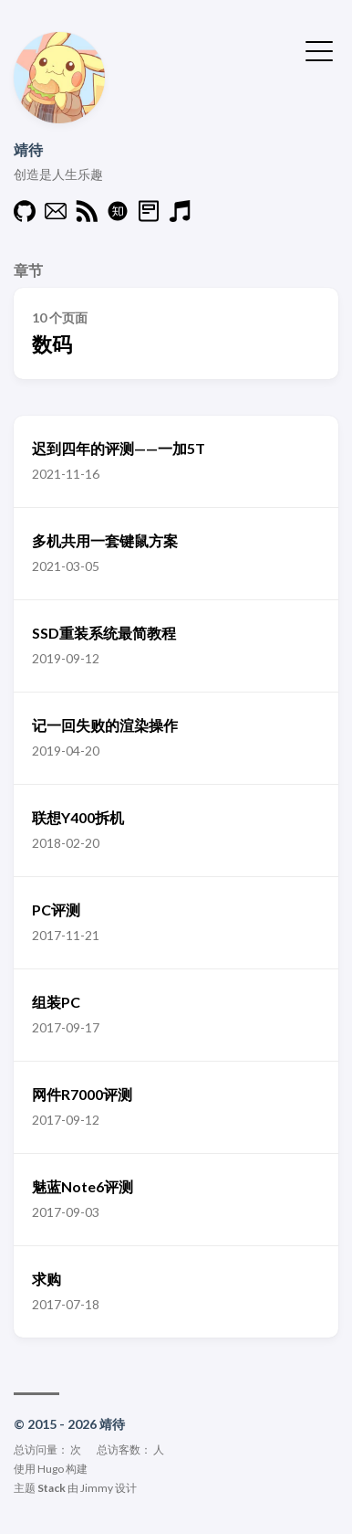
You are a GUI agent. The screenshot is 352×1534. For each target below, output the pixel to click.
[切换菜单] (319, 49)
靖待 (28, 149)
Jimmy (96, 1488)
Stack (51, 1488)
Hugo (50, 1469)
